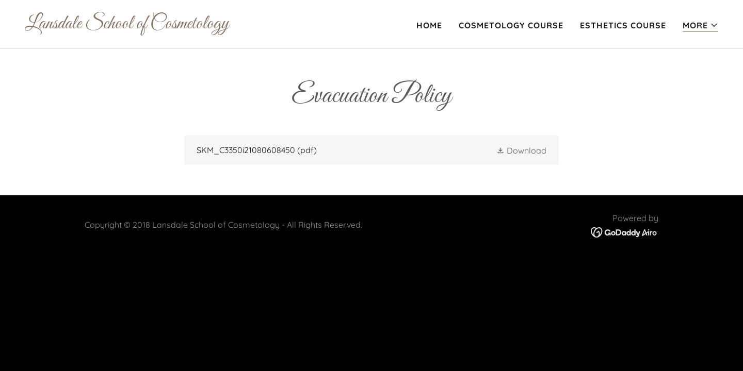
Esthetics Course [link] (623, 25)
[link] (127, 25)
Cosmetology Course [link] (511, 25)
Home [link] (429, 25)
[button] (700, 25)
